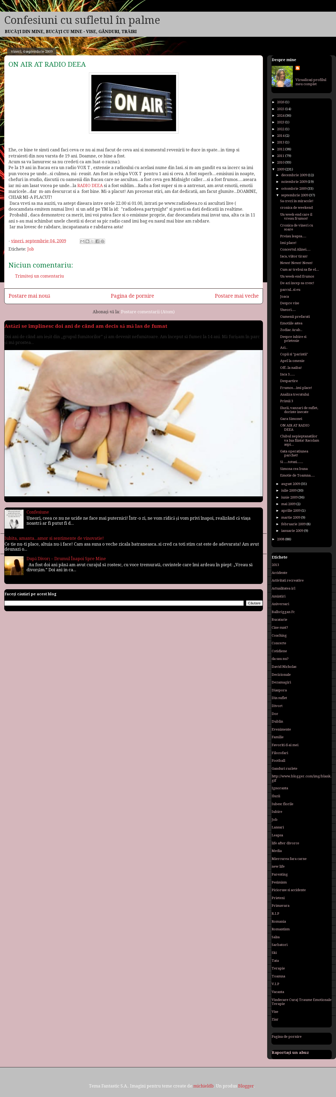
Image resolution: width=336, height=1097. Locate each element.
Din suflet (279, 698)
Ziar (275, 1019)
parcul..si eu (290, 290)
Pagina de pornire (132, 296)
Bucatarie (279, 620)
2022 (281, 129)
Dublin (277, 721)
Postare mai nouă (29, 296)
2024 (281, 115)
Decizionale (281, 675)
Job (30, 249)
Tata (275, 961)
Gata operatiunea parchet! (294, 453)
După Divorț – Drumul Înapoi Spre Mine (66, 558)
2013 (281, 142)
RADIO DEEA (90, 185)
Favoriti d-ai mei (285, 745)
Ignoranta (280, 788)
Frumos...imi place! (296, 388)
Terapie (278, 968)
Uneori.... (288, 310)
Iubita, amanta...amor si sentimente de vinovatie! (54, 538)
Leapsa (277, 835)
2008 (281, 539)
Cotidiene (279, 651)
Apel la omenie (292, 361)
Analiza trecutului (294, 394)
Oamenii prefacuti (295, 317)
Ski (274, 953)
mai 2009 (288, 504)
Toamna (278, 976)
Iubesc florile (282, 804)
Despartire (289, 381)
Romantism (281, 929)
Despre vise (289, 303)
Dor (275, 714)
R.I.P (275, 913)
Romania (279, 921)
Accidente (279, 573)
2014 (281, 136)
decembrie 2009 (294, 175)
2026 (281, 102)
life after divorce (285, 843)
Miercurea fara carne (289, 859)
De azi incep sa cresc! (297, 283)
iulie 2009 (289, 490)
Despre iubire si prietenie (293, 339)
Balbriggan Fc (283, 612)
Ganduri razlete (284, 768)
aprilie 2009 (291, 511)
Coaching (279, 635)
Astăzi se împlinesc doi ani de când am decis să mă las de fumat (86, 326)
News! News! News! (296, 263)
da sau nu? (280, 659)
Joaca (284, 296)
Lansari (278, 827)
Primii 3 (286, 401)
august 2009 (291, 484)
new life (278, 866)
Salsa (276, 937)
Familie (278, 737)
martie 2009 (291, 517)
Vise (275, 1012)
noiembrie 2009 (294, 182)
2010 (281, 162)
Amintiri (278, 596)
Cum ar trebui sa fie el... (299, 269)
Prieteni (278, 898)
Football (278, 761)
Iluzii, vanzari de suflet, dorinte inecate (299, 410)
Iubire (277, 812)
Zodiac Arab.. (291, 330)
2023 (281, 122)
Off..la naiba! (291, 368)
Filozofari (280, 753)
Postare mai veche (237, 296)
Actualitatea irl (283, 588)
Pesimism (279, 882)
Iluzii (276, 796)
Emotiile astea (291, 323)
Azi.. (284, 348)
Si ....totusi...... (291, 462)
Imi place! (288, 243)
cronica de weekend (296, 208)
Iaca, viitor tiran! (294, 256)
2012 (281, 149)
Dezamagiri (281, 682)
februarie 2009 (293, 524)
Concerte (279, 643)
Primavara (280, 906)
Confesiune (37, 512)
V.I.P (275, 984)
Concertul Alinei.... (295, 249)
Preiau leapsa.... (293, 236)
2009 (281, 169)
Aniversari (280, 604)
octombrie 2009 (294, 189)
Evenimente (281, 729)
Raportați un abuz (290, 1052)
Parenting (280, 874)
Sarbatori (280, 945)
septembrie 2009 (295, 195)
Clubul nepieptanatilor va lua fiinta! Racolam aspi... (299, 440)
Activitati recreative (288, 580)
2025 (281, 109)
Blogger (246, 1086)
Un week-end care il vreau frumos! (296, 216)
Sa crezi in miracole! (296, 201)
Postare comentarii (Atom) (147, 311)
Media (277, 851)
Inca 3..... (287, 374)
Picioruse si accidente (289, 890)
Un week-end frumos (297, 276)
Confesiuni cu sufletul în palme (82, 20)
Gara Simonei (291, 419)
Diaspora (279, 690)
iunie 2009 (289, 497)
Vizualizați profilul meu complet (310, 82)
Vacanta (278, 992)
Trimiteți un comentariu (39, 276)
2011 (281, 156)
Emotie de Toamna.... (297, 475)
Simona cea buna (294, 469)
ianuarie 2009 (292, 531)
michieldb (203, 1086)
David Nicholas (284, 667)
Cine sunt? (280, 627)
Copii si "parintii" (294, 354)
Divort (277, 706)
